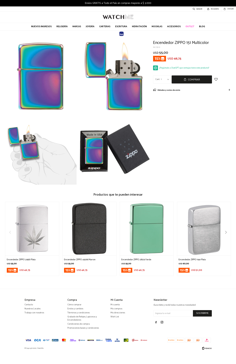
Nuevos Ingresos (41, 26)
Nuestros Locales (32, 320)
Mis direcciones (117, 324)
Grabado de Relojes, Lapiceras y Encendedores (82, 330)
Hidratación (139, 26)
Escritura (121, 26)
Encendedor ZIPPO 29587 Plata (21, 259)
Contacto (29, 316)
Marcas (76, 26)
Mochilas (157, 26)
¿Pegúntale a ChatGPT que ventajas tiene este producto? (184, 68)
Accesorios (174, 26)
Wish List (114, 328)
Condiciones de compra (78, 336)
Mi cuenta (115, 316)
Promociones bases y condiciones (83, 340)
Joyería (90, 26)
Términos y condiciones (78, 324)
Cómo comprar (74, 316)
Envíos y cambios (75, 320)
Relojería (62, 26)
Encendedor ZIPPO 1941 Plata (192, 259)
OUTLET (190, 26)
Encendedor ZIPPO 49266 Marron (79, 259)
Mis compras (116, 320)
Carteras (104, 26)
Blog (202, 26)
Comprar (194, 80)
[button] (227, 238)
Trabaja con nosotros (34, 324)
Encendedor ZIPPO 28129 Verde (136, 259)
